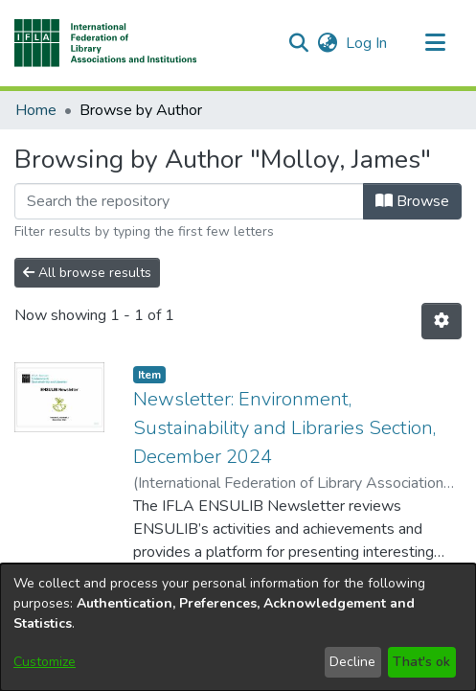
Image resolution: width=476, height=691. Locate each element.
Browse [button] (412, 201)
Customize (44, 662)
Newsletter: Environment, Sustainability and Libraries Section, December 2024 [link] (284, 428)
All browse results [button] (87, 273)
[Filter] (189, 201)
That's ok (421, 662)
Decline (352, 662)
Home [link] (36, 110)
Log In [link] (367, 43)
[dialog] (238, 627)
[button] (105, 43)
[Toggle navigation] (435, 43)
